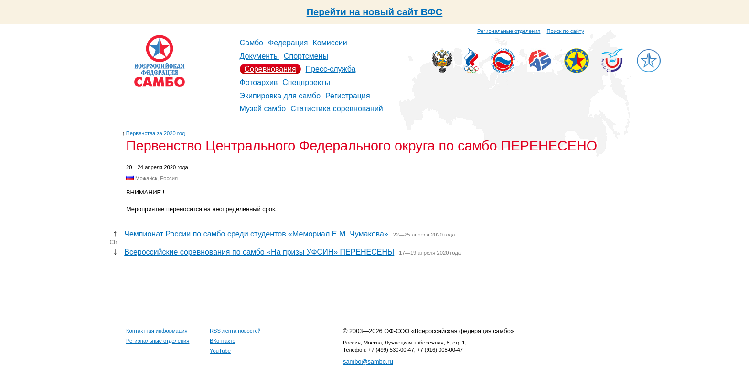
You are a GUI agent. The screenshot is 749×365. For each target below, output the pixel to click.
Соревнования (270, 69)
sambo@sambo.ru (368, 361)
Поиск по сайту (565, 31)
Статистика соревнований (336, 109)
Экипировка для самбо (280, 96)
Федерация (288, 43)
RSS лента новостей (235, 330)
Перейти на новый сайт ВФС (375, 12)
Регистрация (347, 96)
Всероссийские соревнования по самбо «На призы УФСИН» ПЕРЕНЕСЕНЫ (259, 252)
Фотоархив (259, 82)
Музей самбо (263, 109)
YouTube (220, 351)
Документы (259, 56)
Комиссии (330, 43)
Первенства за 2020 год (155, 133)
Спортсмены (306, 56)
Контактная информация (157, 330)
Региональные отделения (508, 31)
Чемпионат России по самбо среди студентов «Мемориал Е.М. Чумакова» (256, 234)
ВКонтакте (222, 341)
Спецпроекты (306, 82)
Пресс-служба (331, 69)
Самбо (252, 43)
